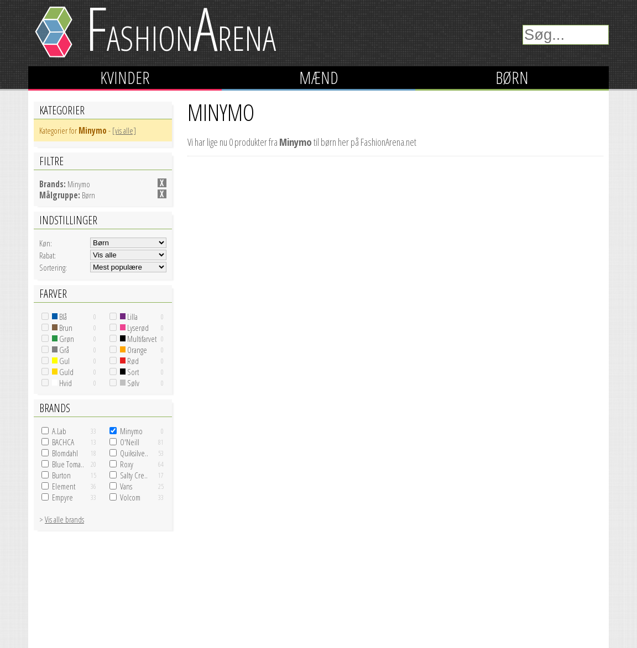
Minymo (131, 430)
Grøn (63, 338)
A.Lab (59, 430)
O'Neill (129, 441)
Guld (63, 371)
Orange (133, 349)
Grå (60, 349)
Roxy (126, 464)
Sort (129, 371)
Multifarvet (138, 338)
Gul (61, 360)
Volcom (130, 497)
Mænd (318, 77)
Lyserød (134, 327)
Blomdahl (65, 453)
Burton (61, 475)
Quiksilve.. (134, 453)
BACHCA (63, 441)
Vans (126, 486)
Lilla (129, 316)
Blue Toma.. (68, 464)
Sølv (129, 382)
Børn (512, 77)
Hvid (62, 382)
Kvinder (125, 77)
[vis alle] (124, 130)
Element (63, 486)
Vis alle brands (64, 519)
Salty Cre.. (134, 475)
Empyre (62, 497)
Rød (129, 360)
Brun (62, 327)
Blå (59, 316)
